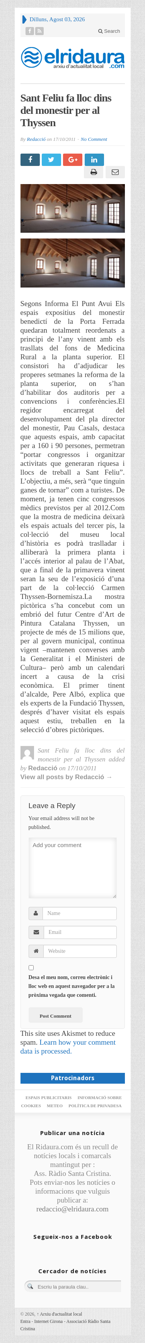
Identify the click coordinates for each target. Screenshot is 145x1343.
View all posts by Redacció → (66, 777)
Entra (25, 1321)
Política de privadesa (94, 1105)
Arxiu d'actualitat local (59, 1314)
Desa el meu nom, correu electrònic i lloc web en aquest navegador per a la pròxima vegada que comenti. (72, 986)
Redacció (36, 139)
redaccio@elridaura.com (72, 1209)
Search (109, 31)
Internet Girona (48, 1321)
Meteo (55, 1105)
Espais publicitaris (49, 1097)
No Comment (94, 139)
